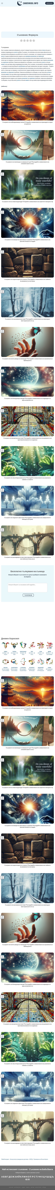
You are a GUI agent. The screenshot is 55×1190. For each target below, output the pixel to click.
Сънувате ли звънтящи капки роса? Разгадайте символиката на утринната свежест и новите (27, 478)
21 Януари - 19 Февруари (40, 669)
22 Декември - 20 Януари (31, 669)
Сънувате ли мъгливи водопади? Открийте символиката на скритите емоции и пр (27, 201)
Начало (11, 1187)
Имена (28, 1187)
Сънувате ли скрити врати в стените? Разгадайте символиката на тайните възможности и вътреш (27, 280)
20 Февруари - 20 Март (49, 669)
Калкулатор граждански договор (19, 1159)
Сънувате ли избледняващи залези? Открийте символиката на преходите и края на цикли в (27, 123)
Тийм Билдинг (5, 1159)
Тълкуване (28, 595)
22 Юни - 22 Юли (32, 653)
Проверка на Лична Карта (40, 1159)
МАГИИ (32, 1187)
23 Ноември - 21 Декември (23, 669)
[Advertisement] (27, 20)
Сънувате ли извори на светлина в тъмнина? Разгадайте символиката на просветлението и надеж (27, 240)
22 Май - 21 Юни (23, 653)
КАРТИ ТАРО (38, 1187)
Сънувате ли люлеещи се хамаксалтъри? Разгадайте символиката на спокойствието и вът (27, 162)
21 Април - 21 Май (14, 653)
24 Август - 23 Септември (49, 653)
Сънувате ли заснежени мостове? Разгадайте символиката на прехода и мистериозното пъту (27, 320)
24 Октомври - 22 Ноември (14, 669)
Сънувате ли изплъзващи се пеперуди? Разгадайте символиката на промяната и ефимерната (27, 359)
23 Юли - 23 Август (41, 653)
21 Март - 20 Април (5, 653)
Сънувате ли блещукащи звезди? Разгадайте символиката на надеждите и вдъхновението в (27, 399)
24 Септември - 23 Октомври (5, 669)
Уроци (44, 1187)
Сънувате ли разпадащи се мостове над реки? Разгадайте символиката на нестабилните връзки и (27, 558)
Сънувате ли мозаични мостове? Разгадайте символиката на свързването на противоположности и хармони (27, 439)
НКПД (31, 1159)
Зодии (23, 1187)
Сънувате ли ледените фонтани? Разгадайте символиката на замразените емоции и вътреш (27, 518)
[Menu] (2, 3)
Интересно (17, 1187)
